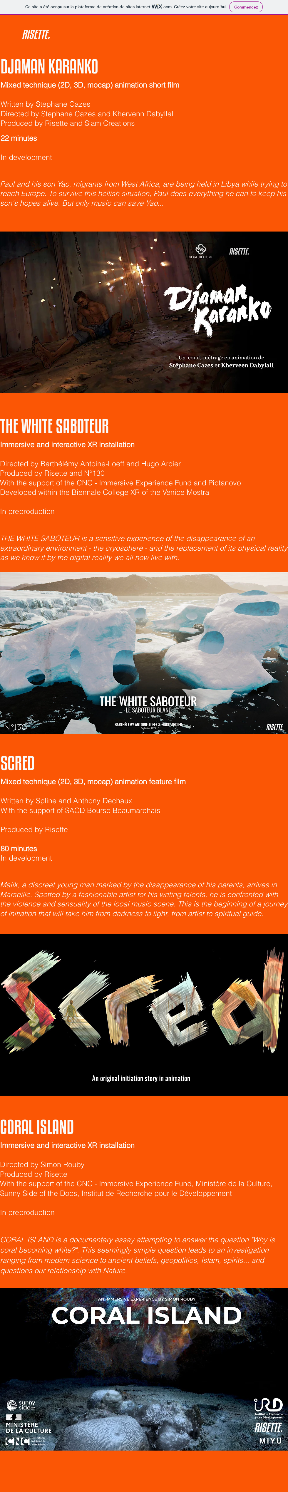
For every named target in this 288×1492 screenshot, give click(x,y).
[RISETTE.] (62, 34)
